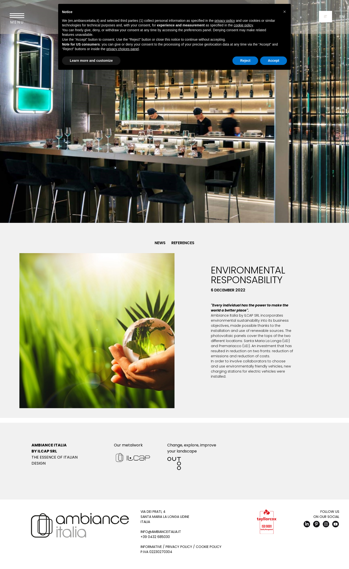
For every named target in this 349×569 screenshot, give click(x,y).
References (182, 243)
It (325, 16)
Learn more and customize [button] (91, 60)
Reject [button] (245, 60)
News (160, 243)
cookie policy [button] (243, 25)
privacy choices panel (122, 49)
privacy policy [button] (224, 21)
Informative (151, 546)
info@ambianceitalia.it (161, 531)
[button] (284, 12)
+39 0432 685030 (155, 536)
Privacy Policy (179, 546)
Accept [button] (273, 60)
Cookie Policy (209, 546)
